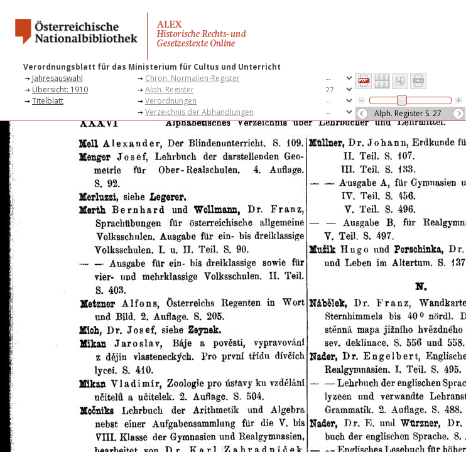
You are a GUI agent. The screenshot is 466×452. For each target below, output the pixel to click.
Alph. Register (169, 89)
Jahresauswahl (57, 78)
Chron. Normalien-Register (192, 78)
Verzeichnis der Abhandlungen (199, 112)
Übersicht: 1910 (60, 89)
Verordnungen (171, 100)
